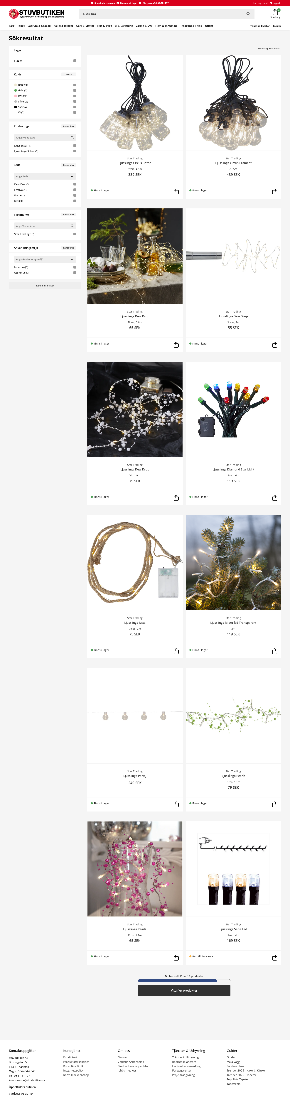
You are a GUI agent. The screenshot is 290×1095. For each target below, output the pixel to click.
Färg (11, 26)
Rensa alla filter (45, 285)
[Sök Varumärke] (72, 225)
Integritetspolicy (73, 1070)
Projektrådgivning (183, 1075)
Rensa (69, 74)
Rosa (45, 96)
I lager (45, 61)
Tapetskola (233, 1084)
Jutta (45, 201)
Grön (45, 90)
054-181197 (162, 3)
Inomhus (45, 267)
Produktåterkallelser (76, 1062)
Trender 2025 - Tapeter (241, 1075)
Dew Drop (45, 184)
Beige (45, 85)
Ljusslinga (45, 145)
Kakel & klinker (63, 26)
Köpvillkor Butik (73, 1066)
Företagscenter (181, 1070)
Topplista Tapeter (238, 1079)
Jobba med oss (127, 1070)
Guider (231, 1057)
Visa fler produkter (184, 990)
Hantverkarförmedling (186, 1066)
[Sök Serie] (72, 176)
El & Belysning (124, 26)
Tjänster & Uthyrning (185, 1057)
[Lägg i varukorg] (176, 191)
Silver (45, 101)
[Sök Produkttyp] (72, 137)
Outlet (209, 26)
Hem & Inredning (166, 26)
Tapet (21, 26)
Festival (45, 190)
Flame (45, 195)
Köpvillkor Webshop (76, 1075)
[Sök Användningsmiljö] (72, 259)
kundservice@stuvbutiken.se (27, 1080)
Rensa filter (68, 126)
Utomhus (45, 272)
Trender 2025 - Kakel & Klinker (246, 1070)
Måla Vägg (233, 1062)
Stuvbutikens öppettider (133, 1066)
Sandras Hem (235, 1066)
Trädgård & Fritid (191, 26)
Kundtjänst (70, 1057)
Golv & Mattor (85, 26)
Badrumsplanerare (184, 1062)
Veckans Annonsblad (131, 1062)
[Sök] (248, 14)
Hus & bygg (104, 26)
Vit (45, 112)
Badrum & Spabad (39, 26)
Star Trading (45, 234)
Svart (45, 107)
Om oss (123, 1057)
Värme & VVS (144, 26)
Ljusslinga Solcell (45, 151)
